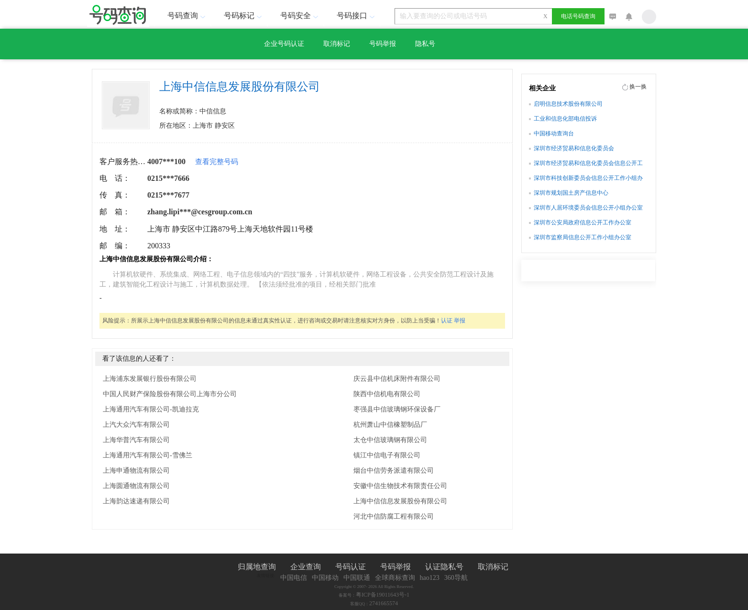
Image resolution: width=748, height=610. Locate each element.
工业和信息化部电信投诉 (565, 118)
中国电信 (293, 577)
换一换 (638, 86)
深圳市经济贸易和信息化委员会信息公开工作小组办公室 (588, 164)
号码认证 (350, 567)
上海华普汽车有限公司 (136, 440)
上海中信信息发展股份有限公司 (400, 501)
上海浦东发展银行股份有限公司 (150, 378)
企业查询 (305, 567)
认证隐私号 (444, 567)
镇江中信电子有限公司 (386, 455)
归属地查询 (257, 567)
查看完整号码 (216, 162)
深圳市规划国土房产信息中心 (571, 192)
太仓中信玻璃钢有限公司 (390, 440)
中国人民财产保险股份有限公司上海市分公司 (170, 394)
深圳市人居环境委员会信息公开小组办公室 (588, 207)
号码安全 (300, 15)
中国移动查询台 (554, 133)
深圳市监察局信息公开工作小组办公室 (582, 237)
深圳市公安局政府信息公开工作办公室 (582, 222)
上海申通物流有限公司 (136, 470)
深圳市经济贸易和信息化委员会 (574, 148)
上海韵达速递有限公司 (136, 501)
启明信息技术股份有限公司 (568, 103)
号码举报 (382, 43)
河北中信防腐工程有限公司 (393, 516)
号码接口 (357, 15)
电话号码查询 (578, 16)
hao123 (430, 577)
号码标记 (244, 15)
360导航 (456, 577)
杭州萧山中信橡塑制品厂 (390, 424)
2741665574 (383, 603)
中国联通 (356, 577)
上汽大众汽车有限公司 (136, 424)
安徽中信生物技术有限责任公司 (400, 485)
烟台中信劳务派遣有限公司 (393, 470)
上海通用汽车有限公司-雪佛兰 (147, 455)
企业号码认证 (284, 43)
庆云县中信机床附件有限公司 (396, 378)
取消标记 (336, 43)
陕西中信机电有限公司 (386, 394)
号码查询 (187, 15)
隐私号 (425, 43)
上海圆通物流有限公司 (136, 485)
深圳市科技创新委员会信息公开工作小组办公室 (588, 179)
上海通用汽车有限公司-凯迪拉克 (151, 409)
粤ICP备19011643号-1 (382, 594)
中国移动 (325, 577)
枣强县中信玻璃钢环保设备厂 (396, 409)
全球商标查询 (395, 577)
